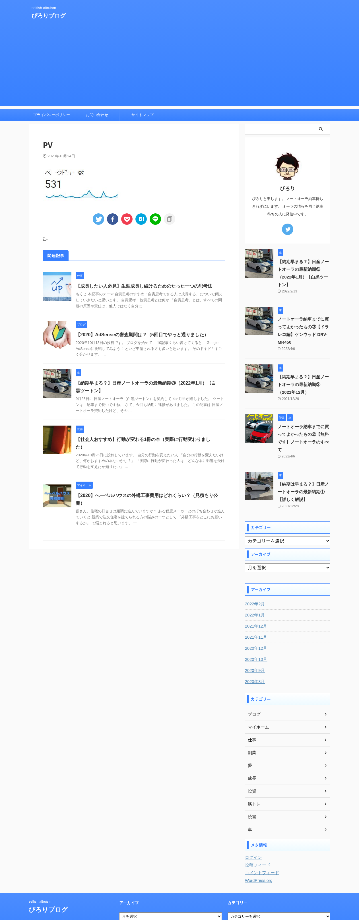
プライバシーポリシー (51, 115)
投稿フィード (257, 842)
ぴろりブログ (49, 16)
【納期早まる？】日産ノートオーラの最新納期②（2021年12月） (303, 369)
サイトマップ (142, 115)
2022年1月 (254, 592)
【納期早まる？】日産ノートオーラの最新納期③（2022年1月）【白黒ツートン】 (303, 269)
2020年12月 (255, 625)
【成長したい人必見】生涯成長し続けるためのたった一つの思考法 (144, 286)
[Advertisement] (179, 66)
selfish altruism (40, 878)
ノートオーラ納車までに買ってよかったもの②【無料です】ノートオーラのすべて (303, 419)
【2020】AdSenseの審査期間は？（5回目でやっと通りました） (142, 334)
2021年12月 (255, 603)
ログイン (253, 834)
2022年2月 (254, 581)
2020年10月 (255, 636)
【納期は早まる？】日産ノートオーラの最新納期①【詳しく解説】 (303, 469)
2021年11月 (255, 614)
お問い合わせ (97, 115)
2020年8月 (254, 658)
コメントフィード (261, 849)
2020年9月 (254, 647)
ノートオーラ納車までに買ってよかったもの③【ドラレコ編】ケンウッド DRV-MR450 (303, 319)
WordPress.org (258, 857)
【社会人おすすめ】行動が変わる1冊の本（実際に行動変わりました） (147, 439)
